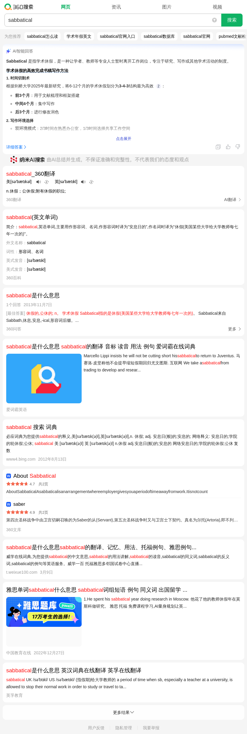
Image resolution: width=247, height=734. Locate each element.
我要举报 (151, 727)
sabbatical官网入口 (117, 36)
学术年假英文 (79, 36)
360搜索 (20, 7)
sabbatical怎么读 (42, 36)
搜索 (232, 19)
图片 (167, 6)
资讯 (116, 6)
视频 (217, 6)
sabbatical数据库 (159, 36)
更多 (232, 329)
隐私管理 (123, 727)
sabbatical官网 (196, 36)
